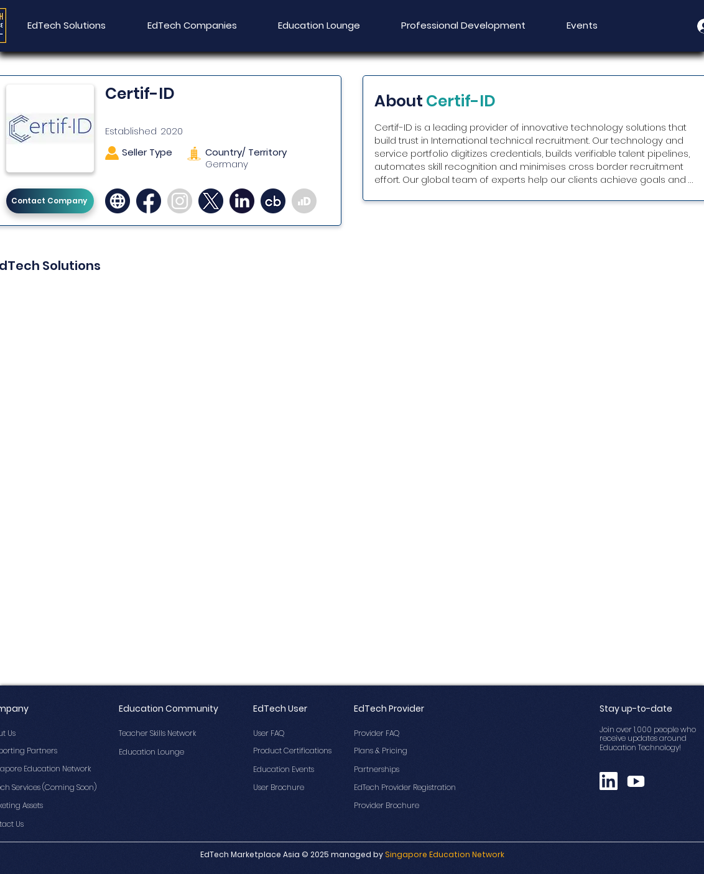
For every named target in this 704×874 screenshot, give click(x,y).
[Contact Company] (50, 200)
